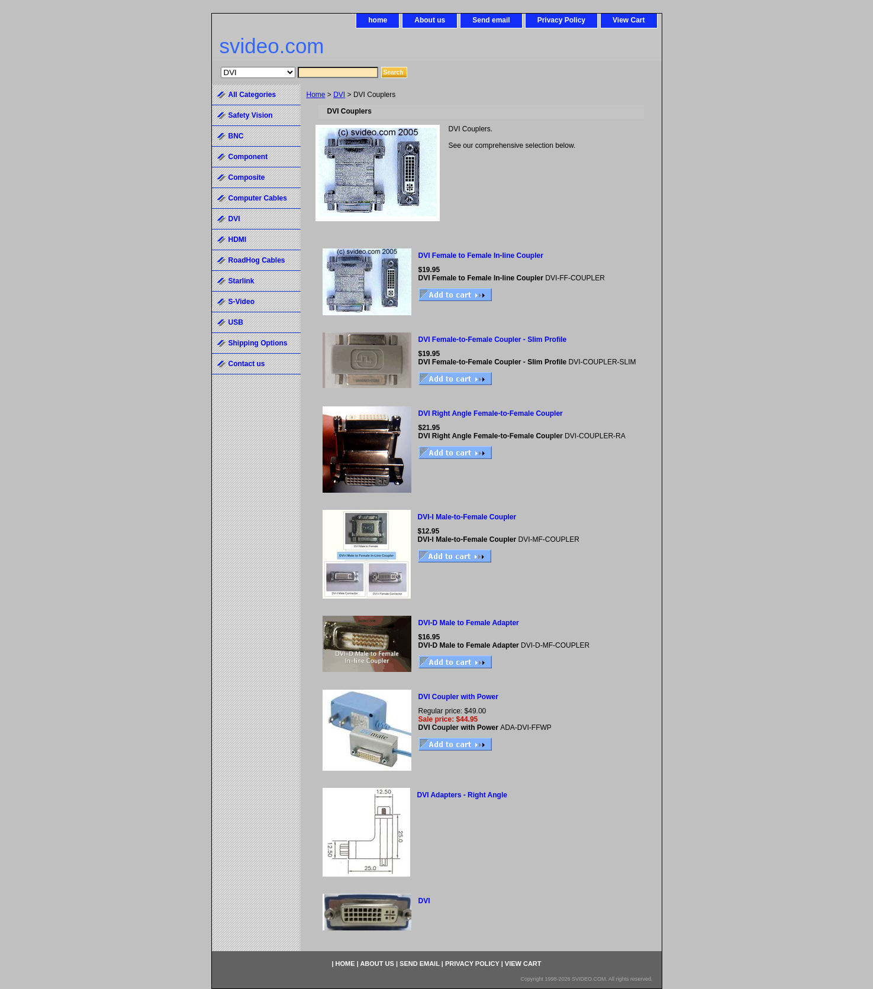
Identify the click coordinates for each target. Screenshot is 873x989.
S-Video (241, 302)
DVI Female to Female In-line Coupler (480, 255)
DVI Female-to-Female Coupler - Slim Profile (492, 339)
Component (248, 157)
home (377, 20)
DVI (339, 95)
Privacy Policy (561, 20)
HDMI (237, 239)
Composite (246, 177)
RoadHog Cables (256, 260)
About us (429, 20)
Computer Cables (257, 198)
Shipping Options (258, 343)
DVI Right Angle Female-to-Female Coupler (490, 413)
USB (235, 322)
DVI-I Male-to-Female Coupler (467, 517)
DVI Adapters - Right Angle (462, 795)
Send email (491, 20)
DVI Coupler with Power (458, 697)
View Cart (629, 20)
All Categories (252, 95)
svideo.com (272, 45)
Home (316, 95)
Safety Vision (250, 115)
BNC (236, 136)
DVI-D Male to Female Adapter (468, 623)
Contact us (246, 364)
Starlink (241, 281)
